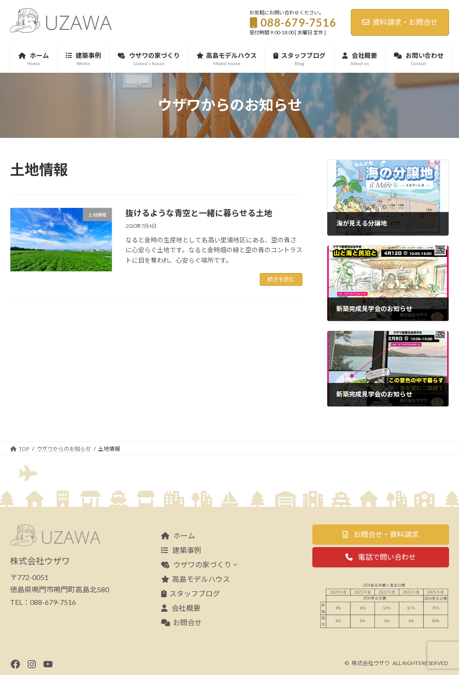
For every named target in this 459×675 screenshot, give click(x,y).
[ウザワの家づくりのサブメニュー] (235, 564)
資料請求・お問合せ (400, 22)
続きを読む (281, 279)
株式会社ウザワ (371, 663)
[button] (380, 534)
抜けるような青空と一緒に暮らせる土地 (198, 213)
